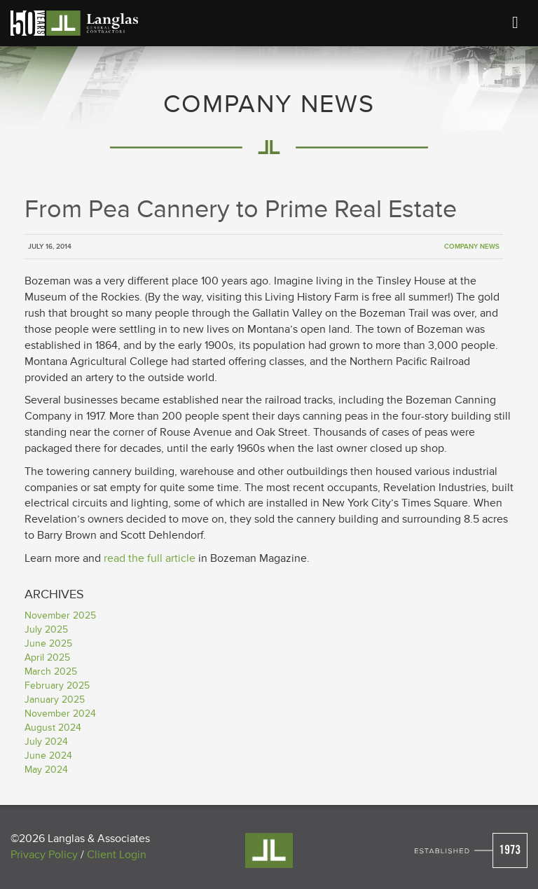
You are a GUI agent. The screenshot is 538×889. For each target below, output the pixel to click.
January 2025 (55, 699)
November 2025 (60, 615)
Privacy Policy (44, 855)
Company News (471, 246)
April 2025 (47, 657)
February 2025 (57, 685)
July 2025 (46, 629)
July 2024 (46, 741)
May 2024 (46, 770)
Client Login (116, 855)
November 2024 (60, 713)
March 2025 (51, 671)
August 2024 (53, 727)
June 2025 (48, 643)
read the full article (149, 558)
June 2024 (48, 755)
